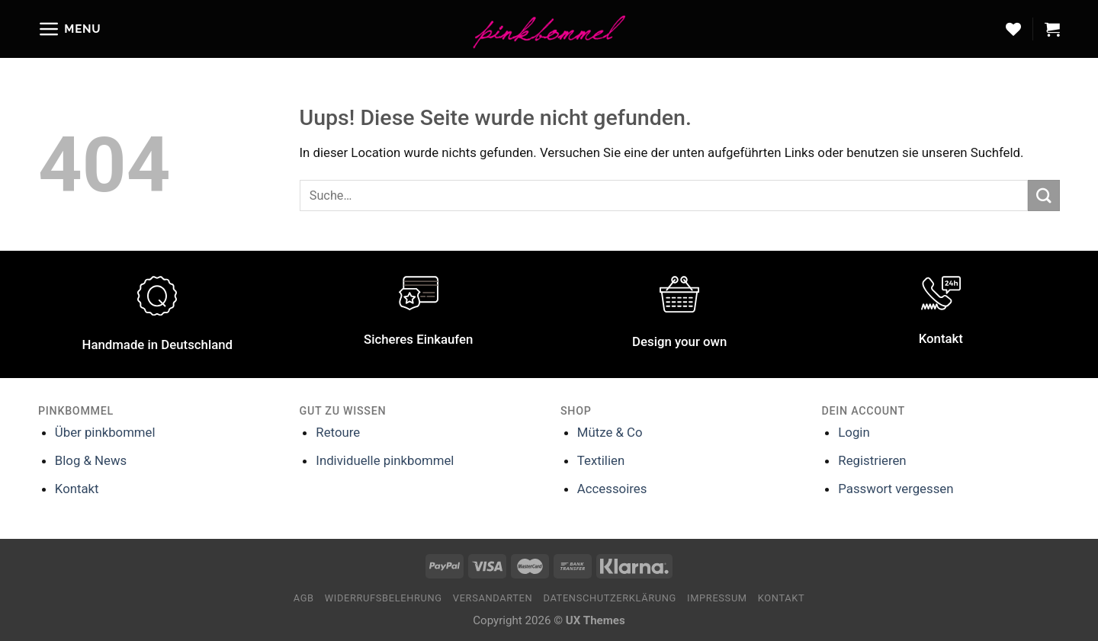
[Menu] (69, 29)
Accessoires (612, 488)
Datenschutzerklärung (609, 598)
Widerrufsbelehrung (383, 598)
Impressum (717, 598)
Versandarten (492, 598)
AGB (304, 598)
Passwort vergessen (895, 488)
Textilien (600, 460)
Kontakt (77, 488)
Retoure (338, 432)
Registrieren (872, 460)
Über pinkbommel (105, 432)
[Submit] (1044, 195)
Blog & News (91, 460)
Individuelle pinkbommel (385, 460)
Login (853, 432)
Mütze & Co (610, 432)
